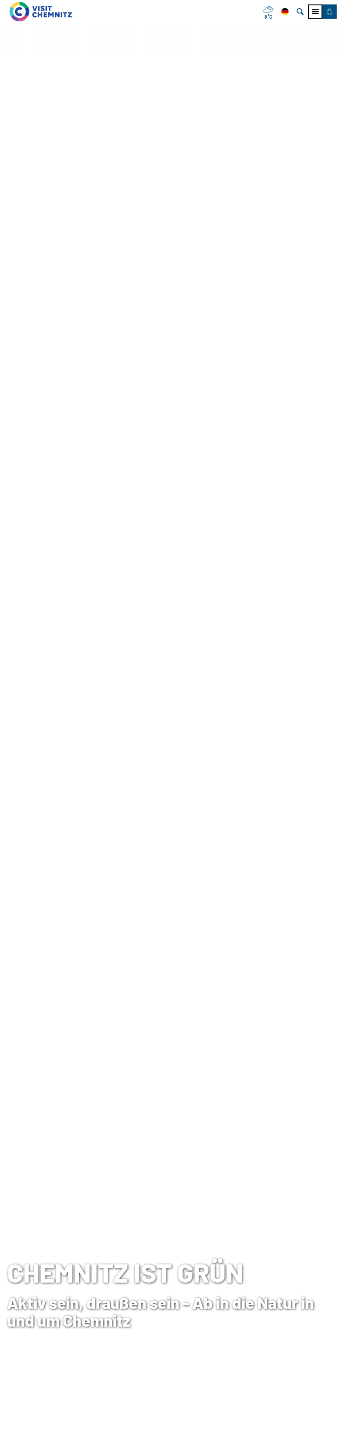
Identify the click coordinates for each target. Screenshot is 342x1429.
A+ (183, 1412)
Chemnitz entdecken (71, 333)
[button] (329, 11)
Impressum (253, 1276)
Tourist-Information (39, 1276)
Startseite (20, 333)
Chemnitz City (143, 1289)
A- (159, 1412)
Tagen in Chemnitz (150, 1276)
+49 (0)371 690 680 (51, 1315)
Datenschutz (255, 1289)
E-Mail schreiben (34, 1328)
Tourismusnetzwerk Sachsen (282, 1302)
